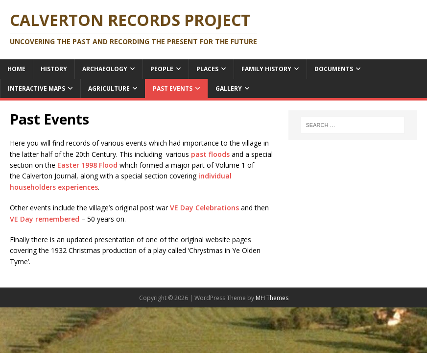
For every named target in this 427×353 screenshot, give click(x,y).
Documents (333, 69)
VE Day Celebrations (204, 207)
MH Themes (272, 298)
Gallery (228, 88)
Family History (266, 69)
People (161, 69)
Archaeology (104, 69)
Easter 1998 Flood (88, 165)
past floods (211, 154)
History (54, 69)
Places (207, 69)
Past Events (172, 88)
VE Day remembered (44, 219)
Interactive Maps (36, 88)
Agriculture (109, 88)
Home (16, 69)
